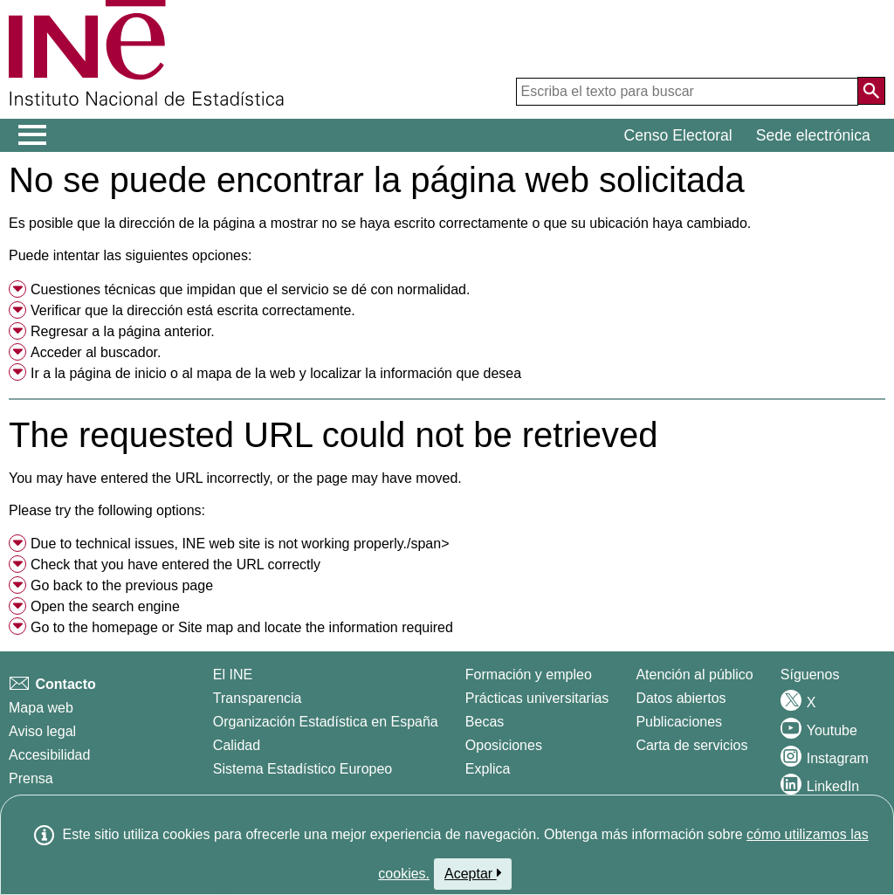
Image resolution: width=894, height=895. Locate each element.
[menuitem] (447, 289)
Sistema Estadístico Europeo (302, 768)
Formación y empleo (528, 674)
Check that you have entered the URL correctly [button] (175, 564)
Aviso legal (42, 731)
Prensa (31, 778)
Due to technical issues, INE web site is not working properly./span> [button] (240, 543)
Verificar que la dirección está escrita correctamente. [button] (193, 310)
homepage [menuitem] (125, 627)
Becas (484, 721)
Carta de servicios (691, 745)
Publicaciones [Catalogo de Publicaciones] (679, 721)
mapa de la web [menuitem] (245, 373)
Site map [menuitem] (205, 627)
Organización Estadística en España (325, 721)
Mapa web (41, 707)
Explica (488, 768)
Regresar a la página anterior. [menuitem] (123, 331)
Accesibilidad (49, 754)
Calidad (236, 745)
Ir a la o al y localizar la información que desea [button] (276, 373)
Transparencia (257, 698)
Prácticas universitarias (537, 698)
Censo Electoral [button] (678, 135)
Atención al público (694, 674)
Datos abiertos (681, 698)
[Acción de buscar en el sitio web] (871, 91)
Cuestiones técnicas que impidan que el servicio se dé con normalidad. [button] (250, 289)
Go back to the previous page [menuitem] (122, 585)
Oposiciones (503, 745)
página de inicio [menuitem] (117, 373)
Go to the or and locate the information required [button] (242, 627)
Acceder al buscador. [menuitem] (96, 352)
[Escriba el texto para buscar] (687, 92)
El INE (232, 674)
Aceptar (472, 873)
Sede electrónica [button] (813, 135)
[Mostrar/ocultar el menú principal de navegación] (33, 135)
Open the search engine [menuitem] (105, 606)
